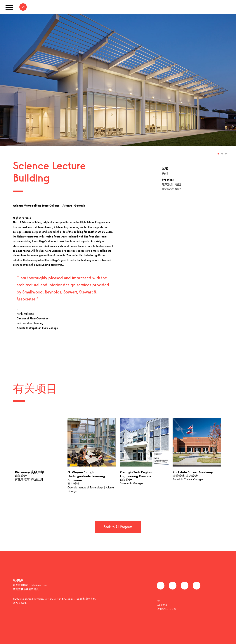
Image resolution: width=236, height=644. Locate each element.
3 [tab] (226, 153)
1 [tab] (218, 153)
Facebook (160, 586)
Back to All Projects (118, 527)
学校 (178, 189)
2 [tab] (222, 153)
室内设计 (168, 189)
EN (23, 6)
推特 (172, 586)
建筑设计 (168, 184)
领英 (184, 586)
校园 (178, 184)
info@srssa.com (39, 585)
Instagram (196, 586)
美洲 (165, 173)
